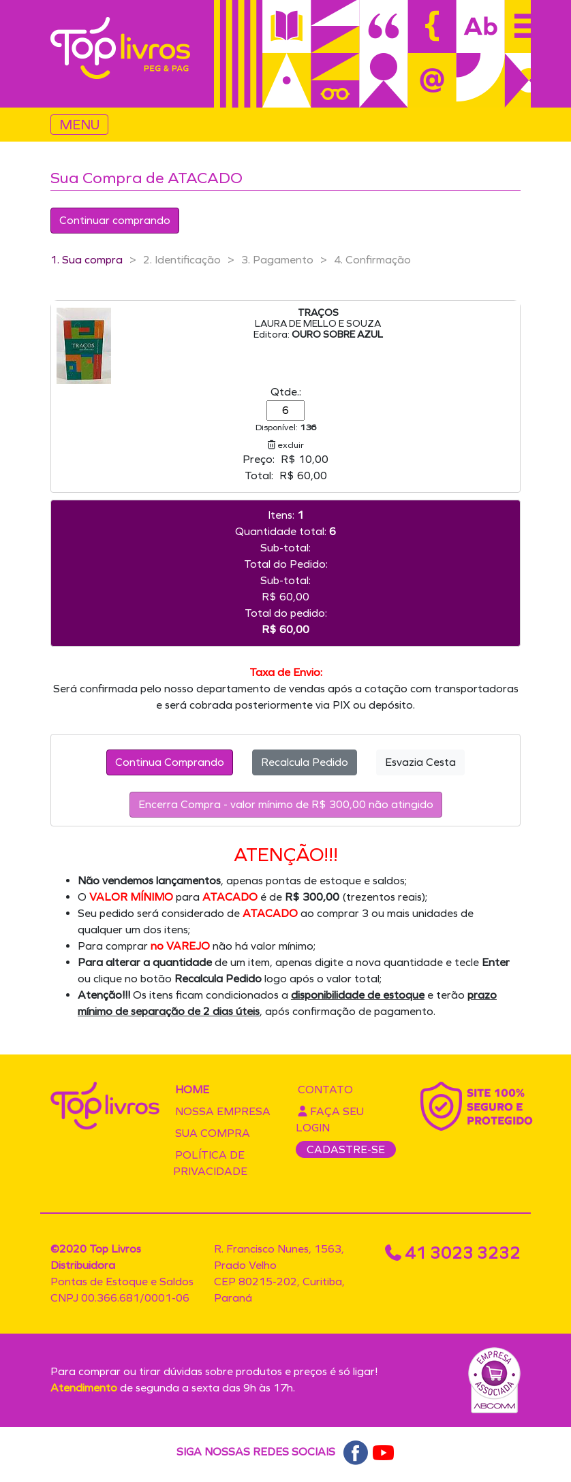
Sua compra (212, 1133)
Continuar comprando (114, 220)
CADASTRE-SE (346, 1149)
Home (192, 1089)
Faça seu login (330, 1119)
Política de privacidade (210, 1163)
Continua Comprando (169, 762)
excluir (286, 445)
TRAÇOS (318, 313)
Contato (325, 1089)
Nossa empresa (223, 1111)
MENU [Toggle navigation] (79, 124)
